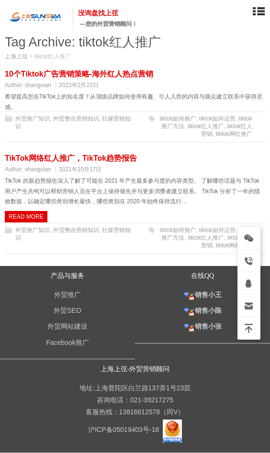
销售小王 (203, 294)
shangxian (38, 85)
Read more (26, 216)
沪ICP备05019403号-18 (124, 429)
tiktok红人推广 (206, 126)
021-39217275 (151, 400)
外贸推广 (67, 294)
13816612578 (139, 412)
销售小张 (203, 326)
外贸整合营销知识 (76, 118)
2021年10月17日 (80, 169)
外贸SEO (67, 310)
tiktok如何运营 (217, 118)
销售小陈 (203, 310)
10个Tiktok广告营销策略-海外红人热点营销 (79, 74)
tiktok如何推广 (177, 118)
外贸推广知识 (32, 118)
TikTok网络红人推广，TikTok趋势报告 (71, 158)
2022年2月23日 (79, 85)
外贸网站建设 (67, 326)
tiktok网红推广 (234, 134)
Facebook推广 (67, 342)
